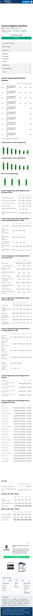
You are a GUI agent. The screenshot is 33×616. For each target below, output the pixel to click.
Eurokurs (26, 602)
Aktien (9, 602)
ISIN (13, 28)
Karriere (4, 587)
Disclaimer (26, 588)
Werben (16, 587)
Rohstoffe (27, 604)
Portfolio (4, 605)
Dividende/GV (5, 59)
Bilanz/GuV (5, 53)
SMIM (15, 599)
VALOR (3, 28)
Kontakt (4, 585)
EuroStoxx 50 (24, 599)
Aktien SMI (4, 599)
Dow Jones (4, 601)
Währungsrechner (12, 605)
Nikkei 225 (17, 601)
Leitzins (24, 605)
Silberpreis (4, 604)
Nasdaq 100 (11, 601)
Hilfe (16, 585)
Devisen (14, 602)
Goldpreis (4, 602)
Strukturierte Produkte (18, 604)
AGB (25, 590)
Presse (4, 588)
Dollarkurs (20, 602)
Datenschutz (27, 587)
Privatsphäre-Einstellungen (27, 593)
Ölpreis (19, 605)
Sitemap (4, 590)
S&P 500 (23, 601)
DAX (19, 599)
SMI (27, 601)
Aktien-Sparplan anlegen (17, 35)
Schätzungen (5, 56)
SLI (12, 599)
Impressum (26, 585)
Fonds (10, 604)
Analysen (4, 61)
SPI (9, 599)
